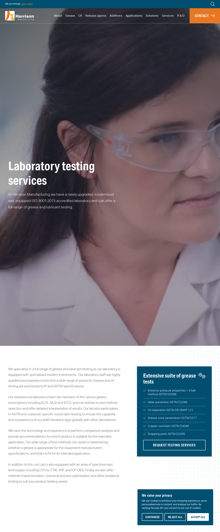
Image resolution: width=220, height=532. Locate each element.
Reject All (175, 517)
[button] (205, 15)
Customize (152, 517)
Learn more (26, 4)
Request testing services (174, 445)
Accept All (198, 517)
